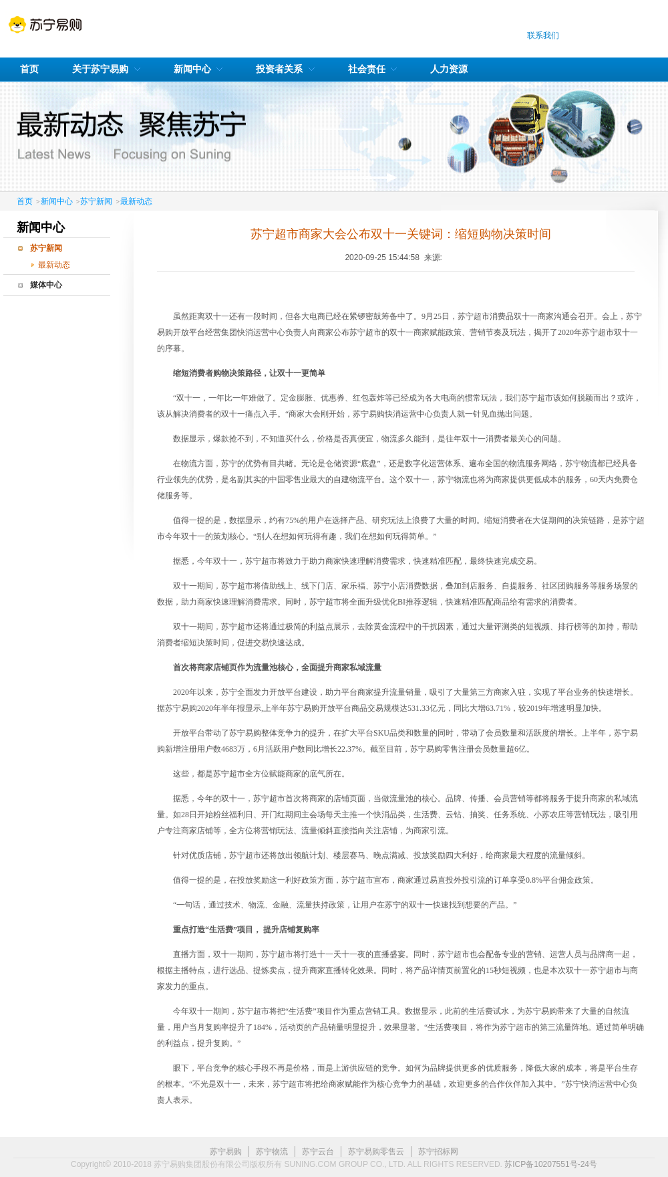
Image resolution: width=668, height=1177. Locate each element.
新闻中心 (57, 201)
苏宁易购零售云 (376, 1151)
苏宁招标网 (438, 1151)
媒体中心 (46, 285)
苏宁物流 (272, 1151)
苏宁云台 (318, 1151)
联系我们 (543, 35)
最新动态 (136, 201)
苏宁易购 (226, 1151)
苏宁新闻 (96, 201)
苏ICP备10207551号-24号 (550, 1164)
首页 (25, 201)
